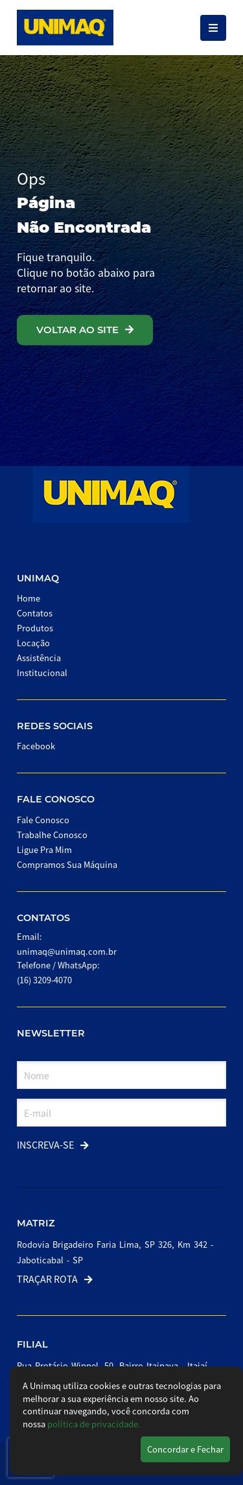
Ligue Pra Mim (44, 849)
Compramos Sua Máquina (67, 864)
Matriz (36, 1223)
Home (28, 598)
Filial (32, 1344)
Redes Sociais (55, 726)
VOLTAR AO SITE (84, 329)
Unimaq (38, 578)
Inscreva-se (53, 1144)
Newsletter (51, 1033)
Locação (33, 643)
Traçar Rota (55, 1278)
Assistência (39, 657)
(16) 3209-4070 (44, 980)
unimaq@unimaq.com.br (67, 951)
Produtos (35, 628)
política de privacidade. (94, 1424)
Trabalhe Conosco (52, 834)
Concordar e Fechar (185, 1449)
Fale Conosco (56, 799)
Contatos (34, 613)
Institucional (42, 672)
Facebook (36, 746)
